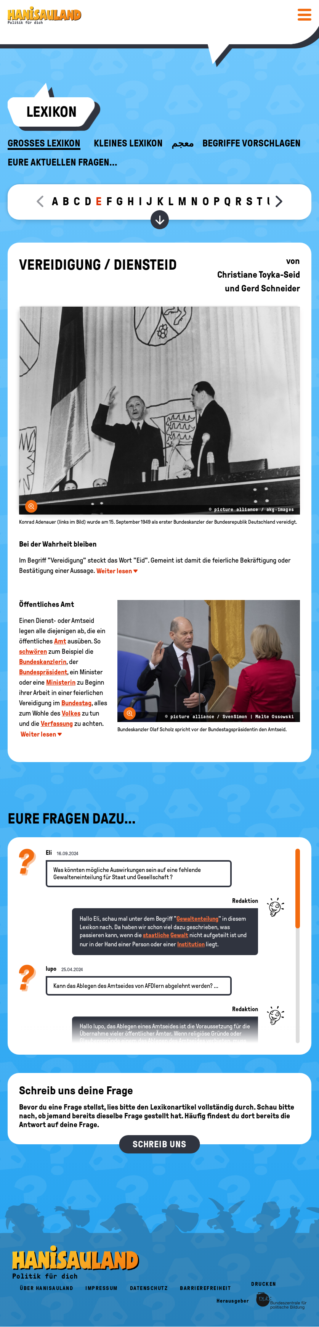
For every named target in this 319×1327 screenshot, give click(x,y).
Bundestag (76, 703)
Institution (191, 944)
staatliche (156, 935)
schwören (33, 651)
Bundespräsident (43, 672)
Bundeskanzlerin (42, 662)
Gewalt (179, 935)
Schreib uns (159, 1144)
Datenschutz (149, 1288)
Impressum (101, 1288)
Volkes (71, 713)
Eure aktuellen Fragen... (62, 162)
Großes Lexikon (44, 143)
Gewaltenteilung (197, 918)
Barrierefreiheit (205, 1288)
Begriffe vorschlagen (251, 143)
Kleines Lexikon (128, 143)
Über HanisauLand (46, 1288)
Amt (60, 641)
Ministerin (60, 682)
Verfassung (57, 723)
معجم (183, 143)
